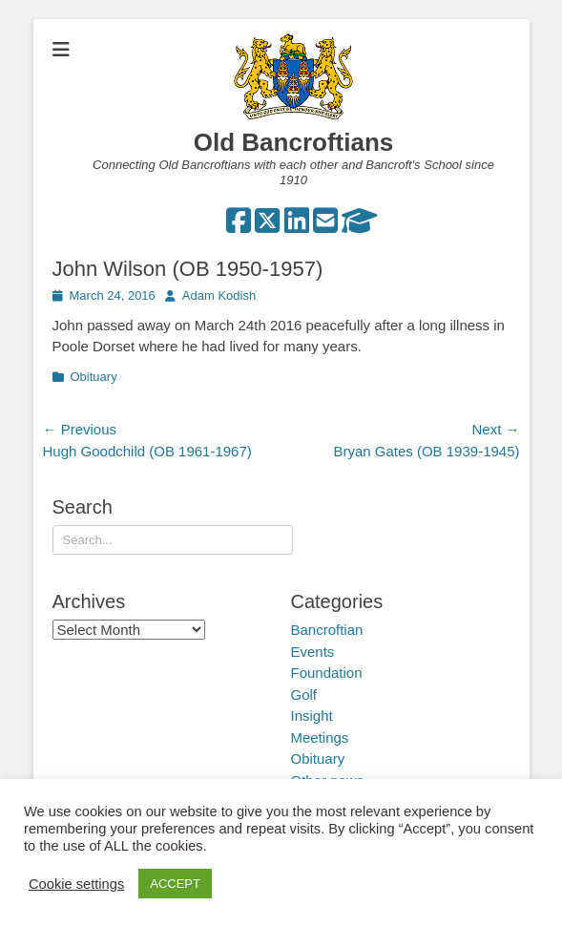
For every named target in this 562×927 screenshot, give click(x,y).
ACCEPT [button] (175, 883)
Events (313, 651)
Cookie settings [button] (76, 884)
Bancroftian (327, 630)
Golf (304, 694)
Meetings (320, 737)
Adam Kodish (219, 295)
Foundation (327, 672)
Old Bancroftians (293, 142)
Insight (312, 715)
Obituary (94, 376)
